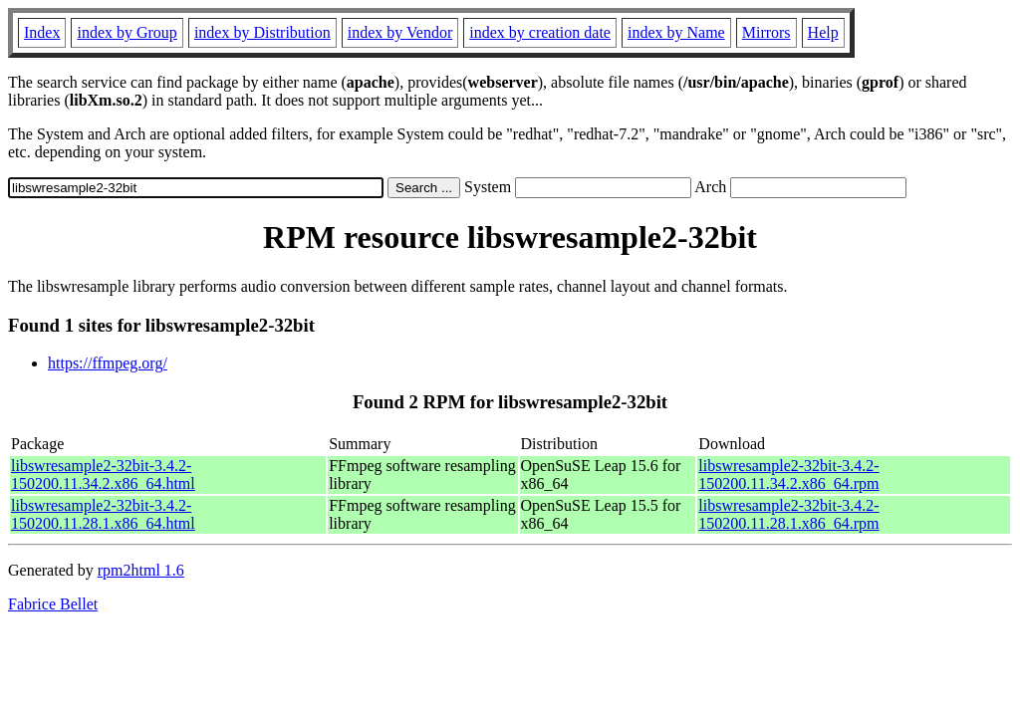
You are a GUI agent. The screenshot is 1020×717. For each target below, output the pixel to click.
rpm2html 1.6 (141, 570)
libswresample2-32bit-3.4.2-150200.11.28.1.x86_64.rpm (788, 514)
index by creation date (540, 32)
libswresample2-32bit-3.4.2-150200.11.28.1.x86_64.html (103, 514)
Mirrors (766, 32)
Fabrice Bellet (53, 604)
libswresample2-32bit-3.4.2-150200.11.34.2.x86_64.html (103, 474)
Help (823, 32)
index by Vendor (400, 32)
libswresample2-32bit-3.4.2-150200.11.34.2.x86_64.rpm (788, 474)
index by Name (676, 32)
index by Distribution (262, 32)
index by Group (126, 32)
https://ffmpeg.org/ (107, 363)
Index (42, 32)
